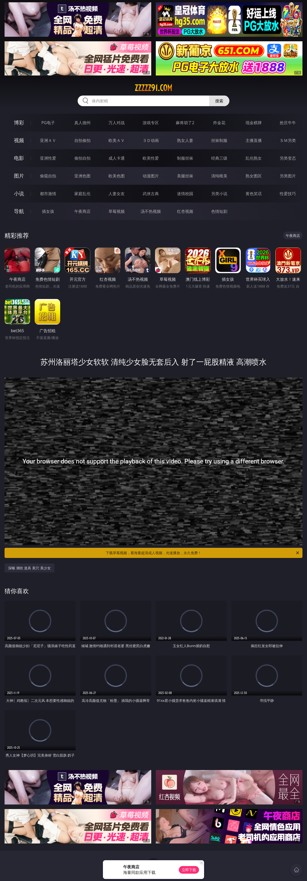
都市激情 (48, 193)
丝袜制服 (219, 140)
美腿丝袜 (185, 176)
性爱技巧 (288, 193)
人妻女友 (116, 193)
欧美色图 (116, 176)
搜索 (219, 101)
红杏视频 (185, 211)
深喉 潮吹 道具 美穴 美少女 (29, 568)
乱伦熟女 (254, 158)
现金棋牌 (254, 122)
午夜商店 (82, 211)
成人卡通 (116, 158)
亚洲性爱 (48, 158)
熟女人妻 (185, 140)
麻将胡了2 (185, 122)
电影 (19, 158)
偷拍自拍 (82, 158)
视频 (19, 140)
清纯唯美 (219, 176)
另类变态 (288, 158)
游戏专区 (151, 122)
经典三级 (219, 158)
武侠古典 (151, 193)
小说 (19, 193)
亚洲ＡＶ (48, 140)
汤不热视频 (151, 211)
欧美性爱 (151, 158)
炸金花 (219, 122)
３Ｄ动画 (151, 140)
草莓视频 (116, 211)
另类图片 (288, 176)
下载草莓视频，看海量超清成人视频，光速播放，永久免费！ (203, 553)
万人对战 (116, 122)
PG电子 (48, 122)
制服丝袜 (185, 158)
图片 (19, 175)
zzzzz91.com (153, 88)
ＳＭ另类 (288, 140)
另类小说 (219, 193)
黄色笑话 (254, 193)
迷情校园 (185, 193)
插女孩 (48, 211)
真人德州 (82, 122)
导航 (19, 211)
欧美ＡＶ (116, 140)
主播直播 (254, 140)
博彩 (19, 122)
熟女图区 (254, 176)
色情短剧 (219, 211)
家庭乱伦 (82, 193)
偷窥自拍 (48, 176)
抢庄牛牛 (288, 122)
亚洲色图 (82, 176)
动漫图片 (151, 176)
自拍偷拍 (82, 140)
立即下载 (189, 869)
